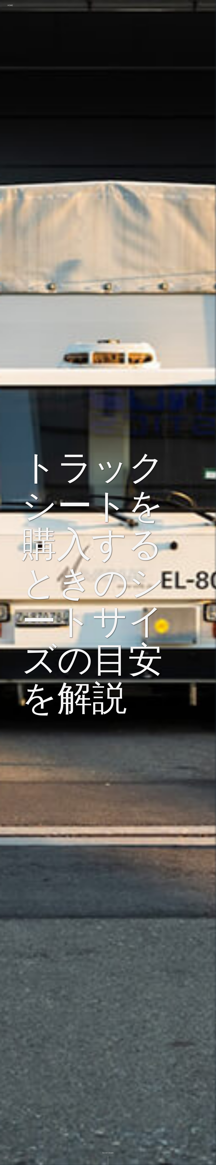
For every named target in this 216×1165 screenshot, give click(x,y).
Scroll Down (108, 1153)
